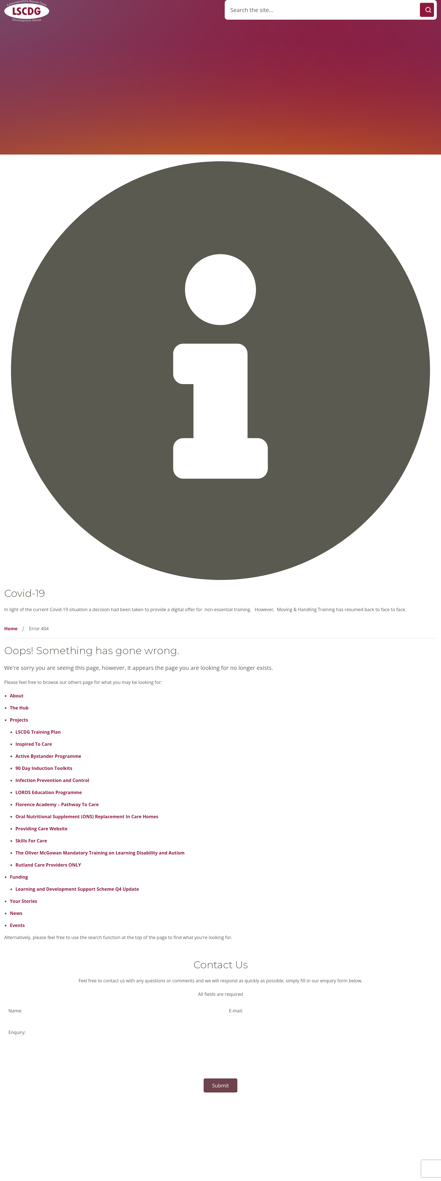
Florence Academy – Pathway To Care (57, 804)
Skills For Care (31, 841)
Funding (19, 877)
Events (17, 925)
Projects (19, 720)
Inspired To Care (33, 744)
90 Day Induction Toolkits (43, 768)
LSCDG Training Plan (38, 732)
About (17, 696)
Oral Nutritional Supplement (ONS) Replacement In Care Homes (86, 816)
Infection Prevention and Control (52, 780)
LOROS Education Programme (48, 792)
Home (10, 628)
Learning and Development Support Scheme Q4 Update (77, 889)
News (16, 913)
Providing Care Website (41, 829)
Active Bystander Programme (48, 756)
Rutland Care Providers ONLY (48, 865)
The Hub (19, 708)
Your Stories (23, 901)
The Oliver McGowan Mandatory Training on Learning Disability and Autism (99, 853)
